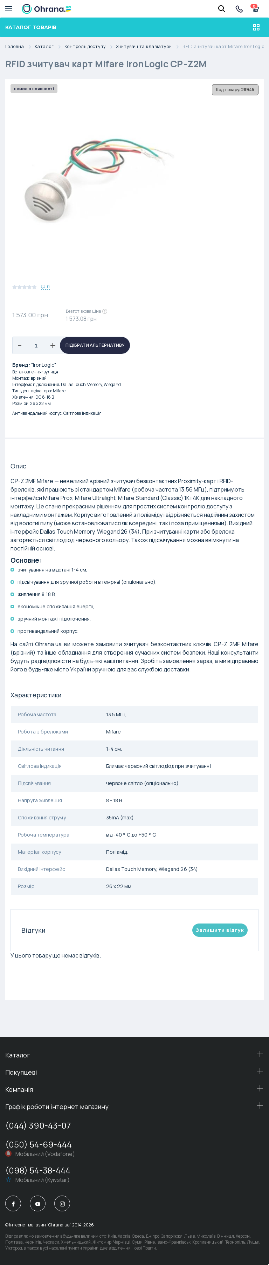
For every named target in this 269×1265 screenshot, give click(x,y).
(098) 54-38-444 (37, 1170)
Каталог (49, 46)
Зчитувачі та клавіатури (149, 46)
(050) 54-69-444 (38, 1144)
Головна (20, 46)
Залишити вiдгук (220, 930)
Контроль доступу (90, 46)
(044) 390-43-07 (38, 1125)
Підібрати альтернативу (95, 345)
